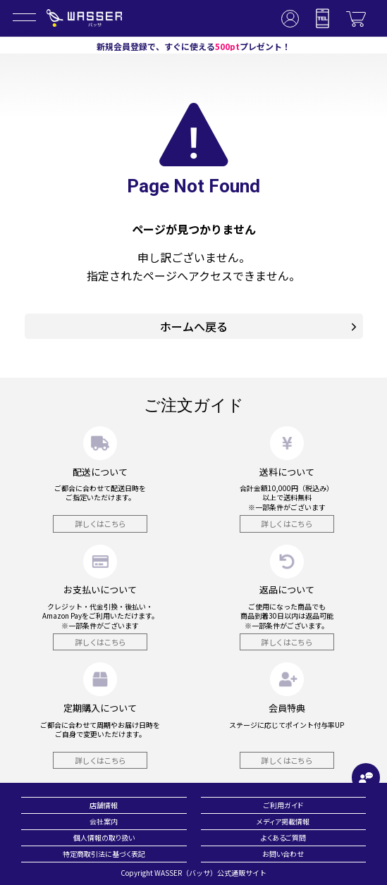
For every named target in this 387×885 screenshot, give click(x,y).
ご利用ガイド (283, 805)
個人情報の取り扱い (104, 837)
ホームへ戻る (258, 326)
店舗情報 (104, 805)
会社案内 (104, 821)
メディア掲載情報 (283, 821)
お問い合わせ (283, 853)
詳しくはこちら (100, 523)
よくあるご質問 (283, 837)
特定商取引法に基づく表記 (104, 853)
